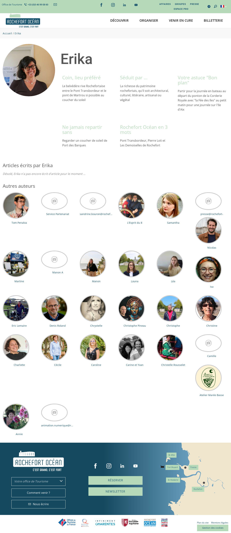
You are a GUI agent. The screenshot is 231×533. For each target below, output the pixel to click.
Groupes (180, 4)
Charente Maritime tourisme (105, 523)
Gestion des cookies (212, 527)
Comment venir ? (38, 493)
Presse (194, 4)
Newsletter (115, 491)
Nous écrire (38, 504)
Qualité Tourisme (85, 523)
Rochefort (198, 489)
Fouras (193, 467)
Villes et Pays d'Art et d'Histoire (164, 523)
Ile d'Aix (171, 455)
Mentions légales (219, 522)
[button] (119, 20)
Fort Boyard (172, 467)
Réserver (115, 480)
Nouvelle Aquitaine (130, 523)
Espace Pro (181, 9)
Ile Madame (173, 480)
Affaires (165, 4)
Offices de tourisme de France (67, 523)
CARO (150, 523)
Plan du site (203, 522)
